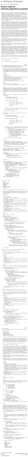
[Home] (1, 4)
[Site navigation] (1, 1)
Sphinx (6, 455)
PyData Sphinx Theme (23, 453)
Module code (5, 4)
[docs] (26, 64)
